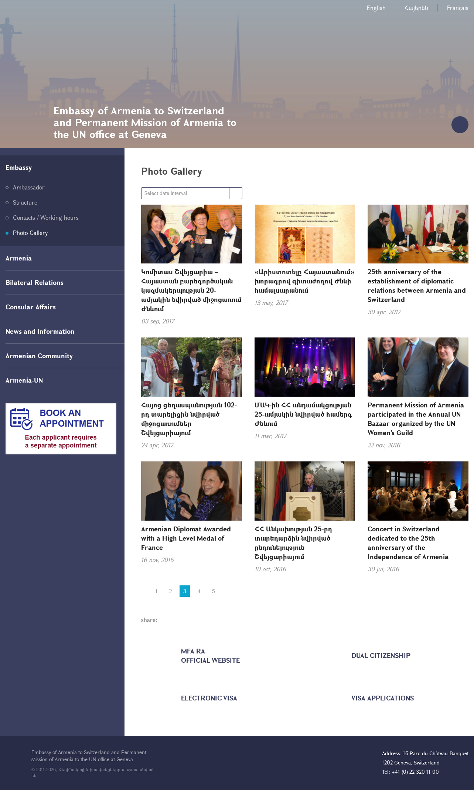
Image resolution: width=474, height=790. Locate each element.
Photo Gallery (30, 232)
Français (457, 7)
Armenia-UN (24, 380)
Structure (25, 202)
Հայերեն (416, 7)
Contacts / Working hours (46, 217)
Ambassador (29, 187)
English (376, 7)
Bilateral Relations (35, 282)
